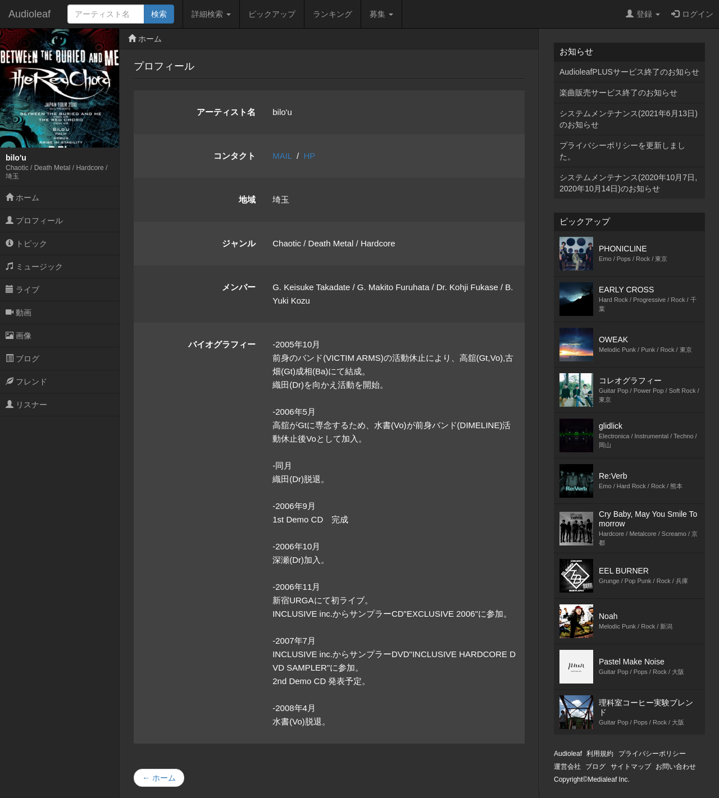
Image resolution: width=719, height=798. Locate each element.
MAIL (282, 155)
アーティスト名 (226, 112)
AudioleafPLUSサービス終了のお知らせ (629, 71)
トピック (26, 243)
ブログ (22, 358)
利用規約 (599, 754)
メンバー (239, 287)
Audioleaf (29, 14)
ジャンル (239, 243)
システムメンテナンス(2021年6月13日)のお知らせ (628, 119)
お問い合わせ (676, 767)
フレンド (26, 381)
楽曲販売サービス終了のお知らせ (618, 92)
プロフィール (34, 220)
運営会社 (567, 767)
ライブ (22, 289)
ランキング (332, 14)
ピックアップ (271, 14)
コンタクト (234, 155)
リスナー (26, 404)
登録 (643, 14)
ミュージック (34, 266)
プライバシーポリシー (652, 754)
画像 (18, 335)
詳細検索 (211, 14)
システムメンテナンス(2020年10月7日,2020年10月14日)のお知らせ (628, 183)
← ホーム (159, 777)
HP (310, 155)
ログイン (692, 14)
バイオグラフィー (222, 344)
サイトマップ (631, 767)
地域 (247, 199)
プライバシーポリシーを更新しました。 (622, 151)
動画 (18, 312)
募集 (381, 14)
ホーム (22, 197)
